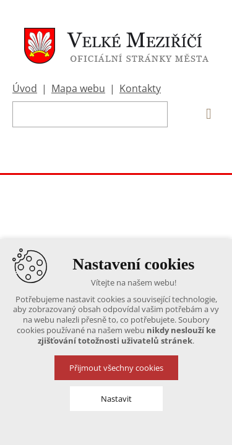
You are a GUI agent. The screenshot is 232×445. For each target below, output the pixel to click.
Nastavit (116, 398)
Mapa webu (78, 88)
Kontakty (140, 88)
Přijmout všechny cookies (116, 367)
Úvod (24, 88)
